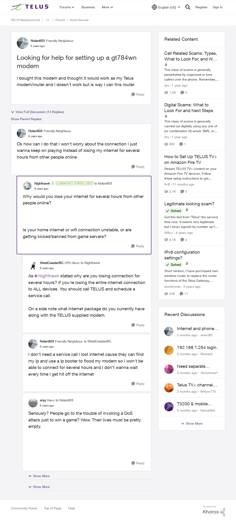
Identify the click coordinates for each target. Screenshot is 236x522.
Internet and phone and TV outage (195, 328)
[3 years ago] (191, 286)
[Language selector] (166, 7)
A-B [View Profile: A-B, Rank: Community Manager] (167, 184)
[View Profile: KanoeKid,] (169, 406)
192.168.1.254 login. (197, 347)
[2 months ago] (187, 335)
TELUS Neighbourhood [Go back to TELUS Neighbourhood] (25, 20)
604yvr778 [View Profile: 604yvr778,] (208, 391)
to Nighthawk (90, 263)
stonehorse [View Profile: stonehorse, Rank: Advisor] (172, 286)
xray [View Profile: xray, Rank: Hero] (43, 400)
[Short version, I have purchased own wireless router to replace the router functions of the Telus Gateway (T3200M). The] (191, 275)
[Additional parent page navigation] (47, 20)
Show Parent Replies (26, 119)
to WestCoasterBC (97, 341)
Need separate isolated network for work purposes (196, 366)
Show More (39, 476)
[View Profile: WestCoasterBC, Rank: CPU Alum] (33, 265)
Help (71, 508)
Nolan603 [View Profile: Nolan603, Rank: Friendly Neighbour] (38, 41)
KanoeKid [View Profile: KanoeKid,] (208, 410)
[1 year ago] (178, 85)
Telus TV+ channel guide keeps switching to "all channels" (195, 385)
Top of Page (52, 508)
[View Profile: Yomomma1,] (169, 369)
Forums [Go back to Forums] (60, 20)
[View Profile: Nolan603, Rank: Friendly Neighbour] (22, 43)
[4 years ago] (183, 232)
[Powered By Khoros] (214, 511)
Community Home (24, 508)
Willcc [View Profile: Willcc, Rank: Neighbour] (168, 233)
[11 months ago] (182, 184)
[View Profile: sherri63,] (169, 331)
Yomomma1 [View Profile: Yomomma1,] (209, 372)
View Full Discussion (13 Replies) (37, 112)
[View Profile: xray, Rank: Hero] (33, 402)
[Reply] (137, 94)
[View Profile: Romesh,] (169, 350)
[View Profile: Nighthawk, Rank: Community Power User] (27, 185)
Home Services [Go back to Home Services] (79, 20)
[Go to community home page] (30, 7)
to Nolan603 (103, 183)
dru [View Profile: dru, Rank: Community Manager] (166, 85)
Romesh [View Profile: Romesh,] (207, 354)
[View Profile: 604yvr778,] (169, 387)
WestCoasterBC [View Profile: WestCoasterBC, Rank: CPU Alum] (51, 263)
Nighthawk (48, 275)
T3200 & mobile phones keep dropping (192, 404)
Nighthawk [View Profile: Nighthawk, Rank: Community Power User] (42, 183)
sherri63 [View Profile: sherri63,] (206, 335)
